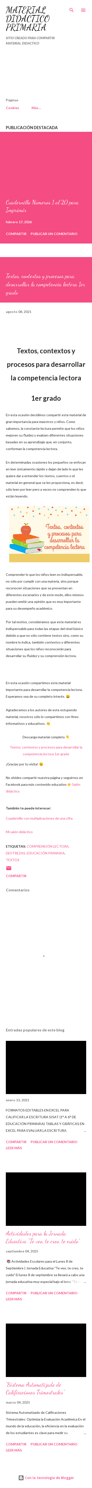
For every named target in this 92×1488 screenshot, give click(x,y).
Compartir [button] (16, 234)
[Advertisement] (35, 74)
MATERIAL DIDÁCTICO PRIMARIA (28, 19)
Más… (36, 108)
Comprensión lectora (48, 846)
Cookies (12, 108)
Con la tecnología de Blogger (46, 1477)
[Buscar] (72, 9)
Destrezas (15, 853)
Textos (12, 860)
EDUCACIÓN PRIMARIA (46, 853)
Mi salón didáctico (19, 832)
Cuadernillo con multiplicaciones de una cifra (39, 818)
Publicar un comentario (54, 234)
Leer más (14, 1148)
